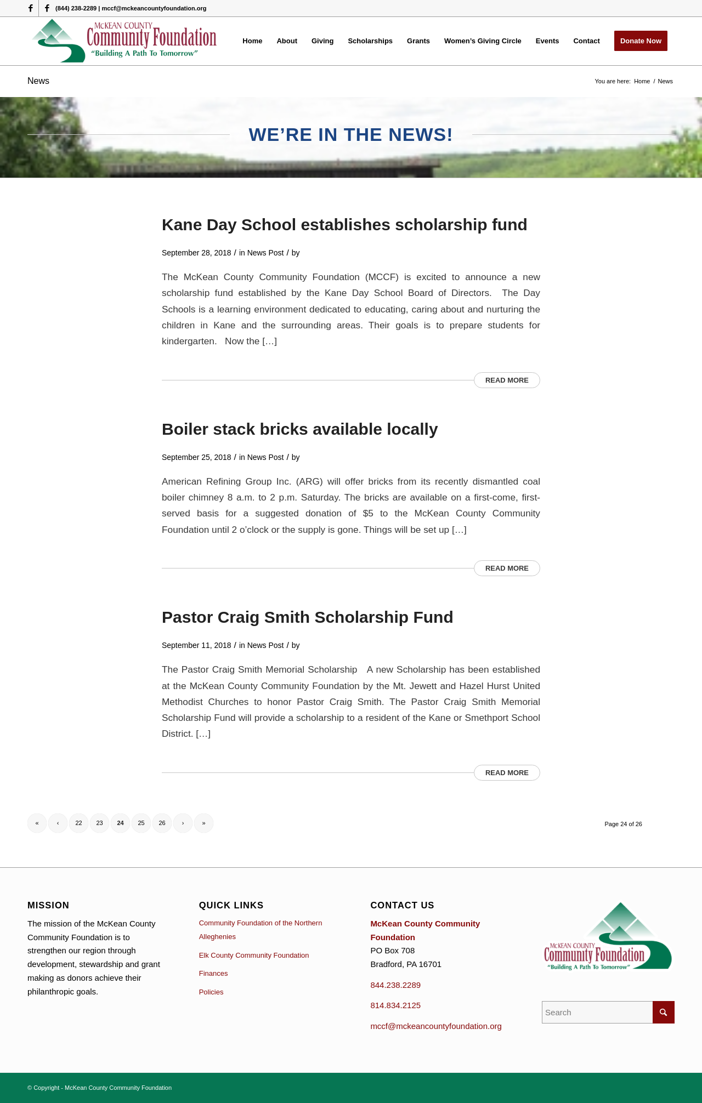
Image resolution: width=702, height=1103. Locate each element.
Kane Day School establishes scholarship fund (345, 224)
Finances (213, 973)
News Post (265, 252)
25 (141, 823)
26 (161, 823)
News (38, 81)
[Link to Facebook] (30, 8)
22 (78, 823)
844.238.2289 (395, 985)
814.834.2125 (395, 1005)
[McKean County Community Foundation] (124, 41)
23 (99, 823)
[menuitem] (252, 41)
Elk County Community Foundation (254, 955)
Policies (211, 992)
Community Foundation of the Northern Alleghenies (260, 930)
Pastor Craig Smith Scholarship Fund (308, 617)
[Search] (608, 1012)
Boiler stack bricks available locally (300, 429)
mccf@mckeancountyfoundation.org (436, 1026)
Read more (507, 380)
